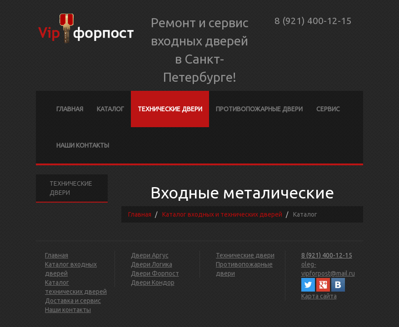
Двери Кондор (153, 282)
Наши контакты (82, 145)
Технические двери (170, 109)
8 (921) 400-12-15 (313, 20)
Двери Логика (151, 264)
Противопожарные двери (259, 109)
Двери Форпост (155, 273)
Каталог (110, 109)
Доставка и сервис (73, 300)
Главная (69, 109)
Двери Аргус (150, 255)
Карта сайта (319, 296)
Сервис (328, 109)
